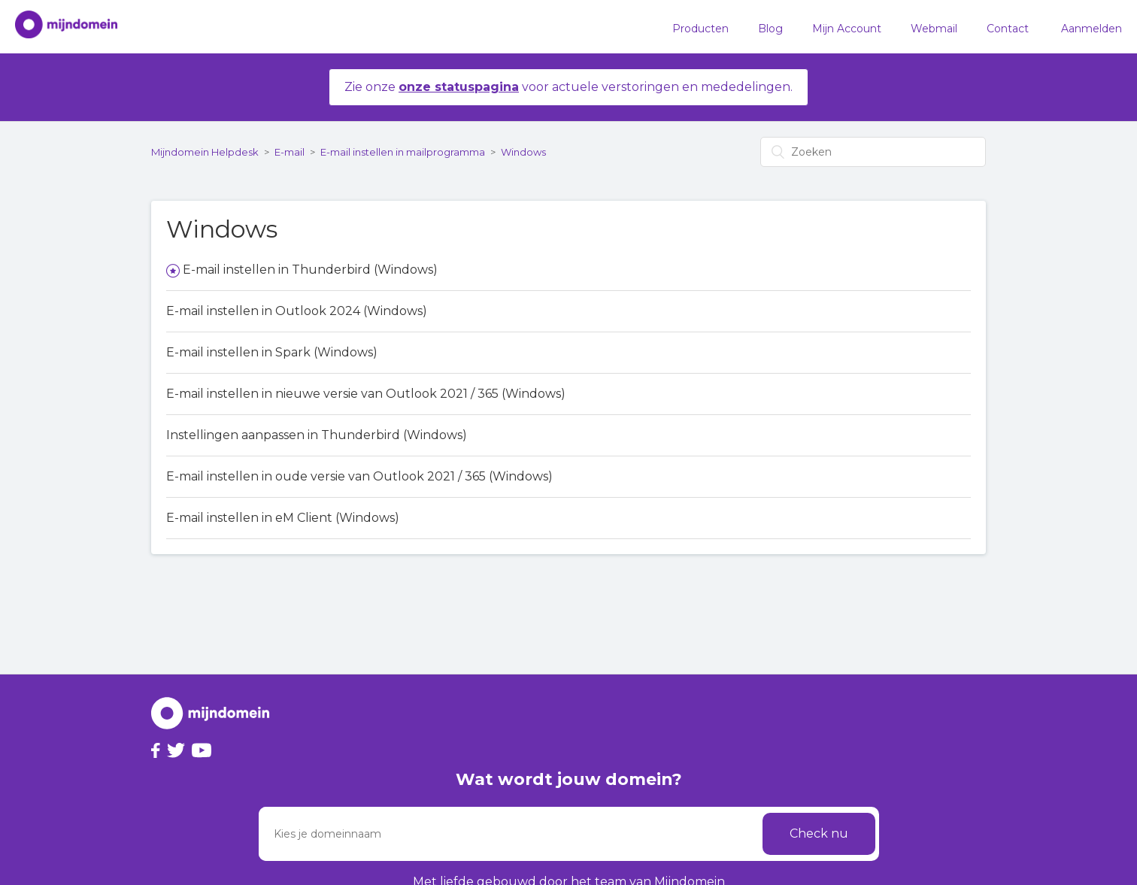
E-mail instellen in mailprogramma (402, 152)
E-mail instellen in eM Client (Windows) (282, 518)
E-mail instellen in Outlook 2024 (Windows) (296, 311)
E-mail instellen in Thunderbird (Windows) (310, 269)
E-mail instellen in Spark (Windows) (271, 352)
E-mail (289, 152)
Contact (1008, 28)
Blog (770, 28)
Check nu (819, 833)
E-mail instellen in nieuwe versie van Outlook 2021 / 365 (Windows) (365, 393)
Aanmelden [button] (1091, 28)
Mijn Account (846, 28)
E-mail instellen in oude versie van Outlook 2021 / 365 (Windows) (359, 476)
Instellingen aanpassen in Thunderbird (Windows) (316, 435)
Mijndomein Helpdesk (205, 152)
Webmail (934, 28)
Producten (700, 28)
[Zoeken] (873, 152)
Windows (523, 152)
